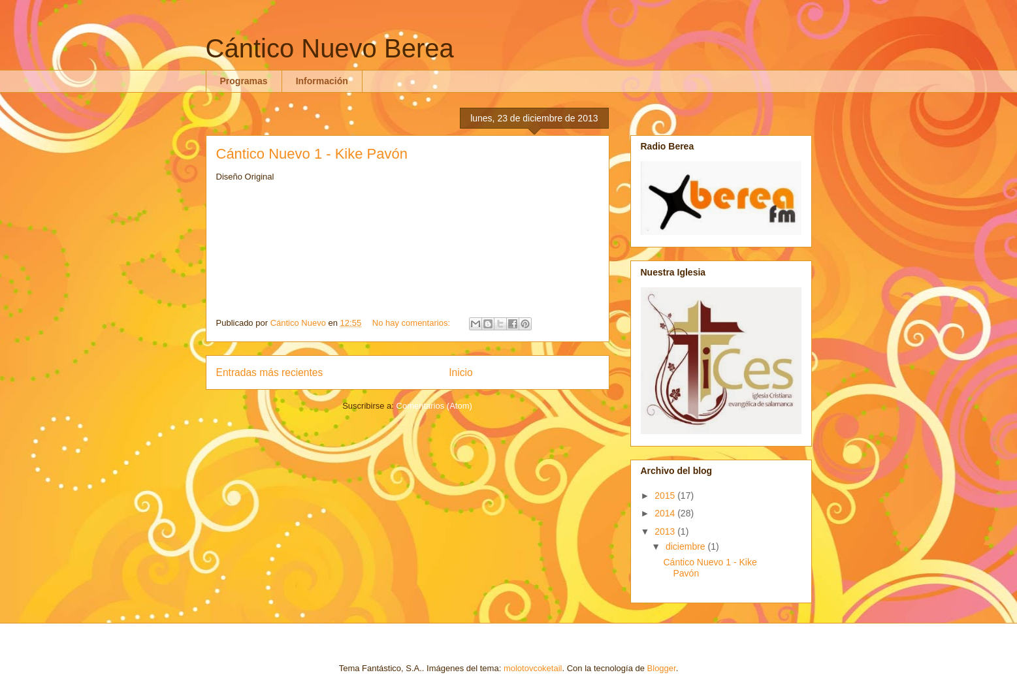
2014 (665, 513)
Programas (244, 81)
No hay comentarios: (412, 323)
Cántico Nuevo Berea (330, 48)
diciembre (687, 546)
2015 (665, 495)
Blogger (661, 668)
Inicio (460, 372)
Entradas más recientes (269, 372)
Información (322, 81)
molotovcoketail (533, 668)
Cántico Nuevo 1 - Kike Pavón (312, 154)
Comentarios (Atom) (434, 406)
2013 (665, 531)
